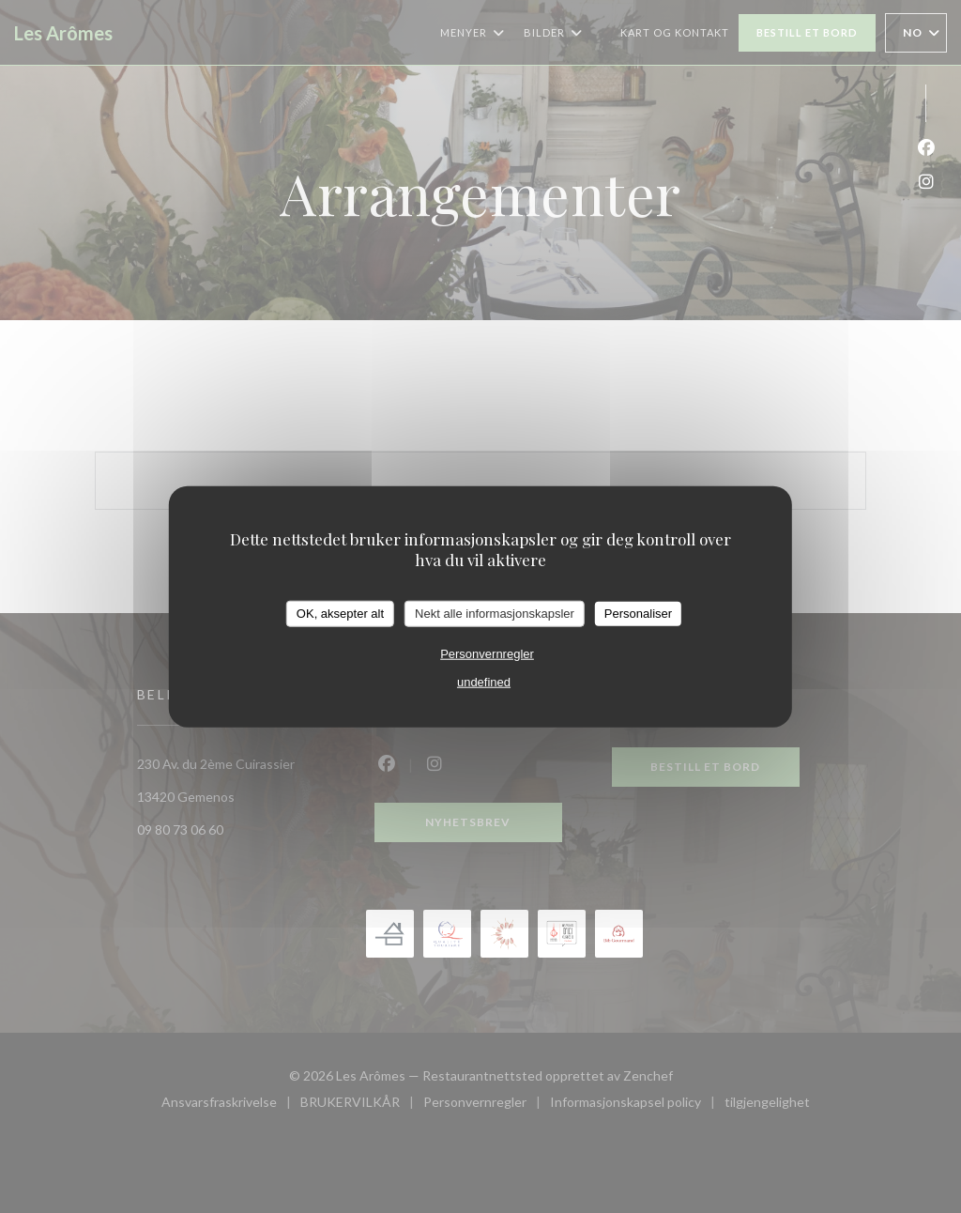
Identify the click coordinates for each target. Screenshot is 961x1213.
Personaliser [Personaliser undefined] (638, 613)
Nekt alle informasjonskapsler (494, 613)
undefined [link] (484, 681)
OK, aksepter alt (340, 613)
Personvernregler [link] (487, 653)
